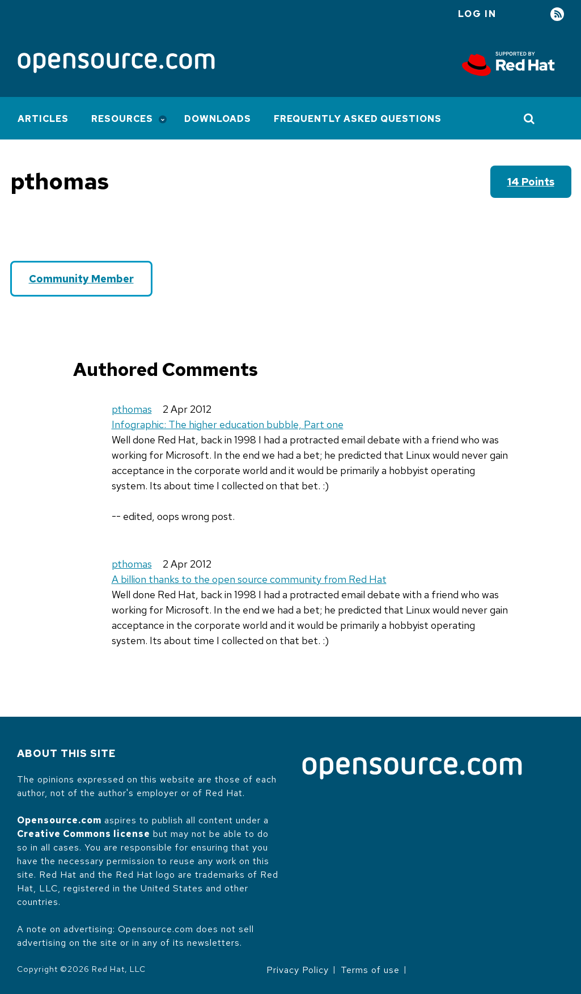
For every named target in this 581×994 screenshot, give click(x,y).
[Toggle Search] (530, 118)
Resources (122, 119)
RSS (557, 14)
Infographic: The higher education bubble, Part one (227, 424)
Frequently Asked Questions (358, 119)
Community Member (81, 278)
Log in (477, 14)
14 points (530, 181)
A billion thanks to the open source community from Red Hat (249, 579)
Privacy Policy (297, 970)
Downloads (217, 119)
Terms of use (370, 970)
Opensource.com (59, 820)
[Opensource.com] (116, 63)
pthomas (132, 409)
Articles (43, 119)
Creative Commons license (83, 834)
